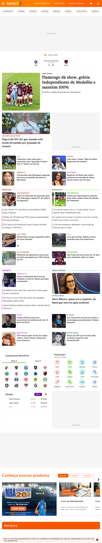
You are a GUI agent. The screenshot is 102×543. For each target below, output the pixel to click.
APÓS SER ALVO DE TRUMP (11, 136)
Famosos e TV (22, 274)
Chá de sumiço (72, 252)
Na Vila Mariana (23, 252)
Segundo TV (21, 172)
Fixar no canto (51, 55)
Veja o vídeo (21, 234)
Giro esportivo (73, 193)
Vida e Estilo (59, 270)
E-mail (91, 3)
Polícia (19, 315)
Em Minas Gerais (58, 296)
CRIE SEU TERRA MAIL (43, 3)
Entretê (6, 270)
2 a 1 (18, 156)
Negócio (75, 476)
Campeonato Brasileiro (17, 355)
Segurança (87, 476)
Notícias (6, 189)
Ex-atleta (70, 315)
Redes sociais (22, 333)
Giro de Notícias (23, 193)
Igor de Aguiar (72, 333)
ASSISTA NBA (60, 3)
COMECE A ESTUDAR (76, 3)
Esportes (57, 189)
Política (70, 156)
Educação (63, 476)
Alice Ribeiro (72, 172)
